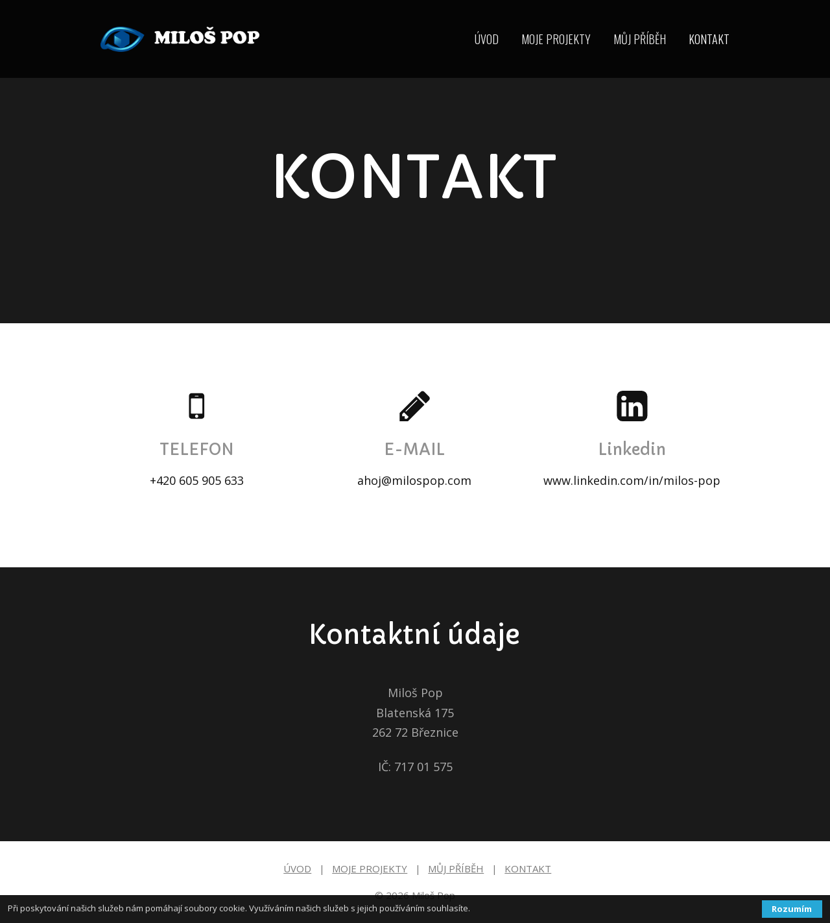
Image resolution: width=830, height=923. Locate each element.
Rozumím (792, 909)
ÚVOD (487, 39)
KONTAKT (709, 39)
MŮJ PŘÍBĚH (639, 39)
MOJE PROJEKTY (556, 39)
